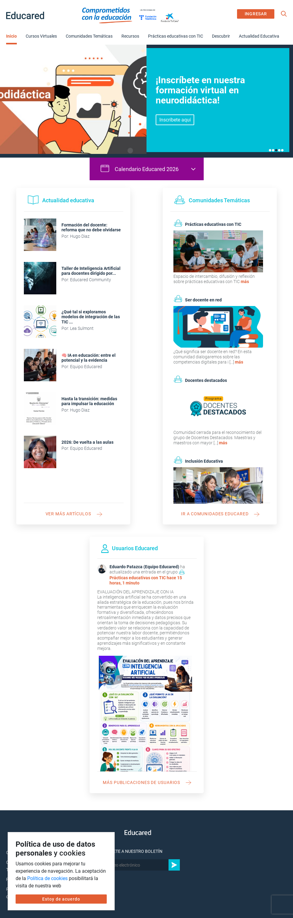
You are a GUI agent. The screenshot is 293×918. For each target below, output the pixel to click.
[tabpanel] (146, 101)
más (245, 281)
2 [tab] (273, 150)
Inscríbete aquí (175, 120)
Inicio (11, 36)
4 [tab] (279, 150)
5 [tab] (282, 150)
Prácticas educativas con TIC (175, 36)
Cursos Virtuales (41, 36)
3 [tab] (276, 150)
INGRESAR (256, 13)
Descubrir (221, 36)
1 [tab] (270, 150)
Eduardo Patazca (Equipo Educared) (144, 566)
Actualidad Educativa (259, 36)
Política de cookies (47, 878)
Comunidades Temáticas (89, 36)
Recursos (130, 36)
